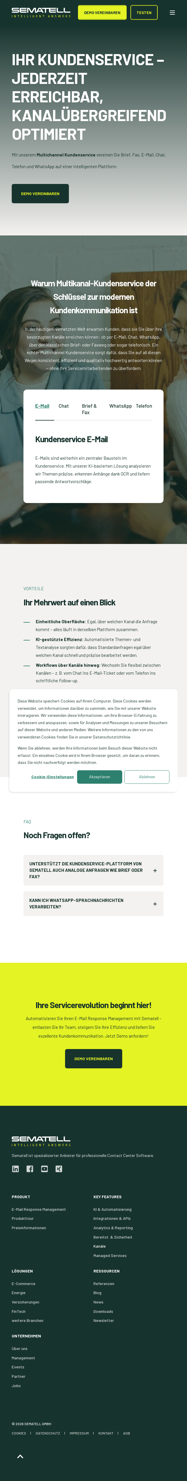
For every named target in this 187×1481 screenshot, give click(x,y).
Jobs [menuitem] (16, 1385)
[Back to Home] (41, 12)
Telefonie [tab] (146, 406)
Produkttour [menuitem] (23, 1218)
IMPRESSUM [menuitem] (79, 1433)
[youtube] (44, 1169)
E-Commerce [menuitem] (23, 1283)
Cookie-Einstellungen (52, 776)
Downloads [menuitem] (103, 1311)
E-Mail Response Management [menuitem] (39, 1209)
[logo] (41, 1141)
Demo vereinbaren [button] (40, 193)
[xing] (57, 1169)
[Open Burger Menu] (172, 13)
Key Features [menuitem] (107, 1197)
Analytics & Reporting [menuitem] (113, 1227)
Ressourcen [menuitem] (106, 1271)
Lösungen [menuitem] (22, 1271)
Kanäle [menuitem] (99, 1246)
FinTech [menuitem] (18, 1311)
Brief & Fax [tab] (89, 409)
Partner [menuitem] (18, 1376)
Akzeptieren (99, 776)
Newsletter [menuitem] (103, 1320)
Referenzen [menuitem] (103, 1283)
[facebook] (30, 1169)
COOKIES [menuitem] (19, 1433)
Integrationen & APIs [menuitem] (112, 1218)
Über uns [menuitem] (20, 1348)
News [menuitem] (98, 1301)
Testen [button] (144, 12)
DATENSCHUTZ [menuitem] (48, 1433)
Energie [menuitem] (18, 1292)
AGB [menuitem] (126, 1433)
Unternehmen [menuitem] (26, 1336)
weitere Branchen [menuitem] (27, 1320)
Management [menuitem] (23, 1357)
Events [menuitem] (18, 1366)
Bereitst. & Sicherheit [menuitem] (112, 1236)
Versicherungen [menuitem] (25, 1301)
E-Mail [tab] (42, 406)
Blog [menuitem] (97, 1292)
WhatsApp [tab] (120, 406)
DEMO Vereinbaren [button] (102, 12)
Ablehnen (147, 776)
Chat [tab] (64, 406)
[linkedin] (17, 1169)
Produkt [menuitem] (21, 1197)
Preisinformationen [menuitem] (29, 1227)
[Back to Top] (20, 1456)
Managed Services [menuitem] (110, 1255)
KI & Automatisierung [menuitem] (112, 1209)
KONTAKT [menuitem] (105, 1433)
